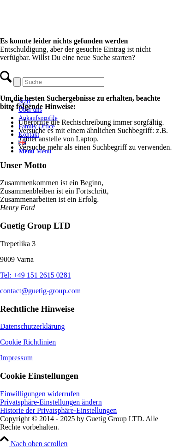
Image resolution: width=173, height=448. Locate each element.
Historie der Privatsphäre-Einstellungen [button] (58, 410)
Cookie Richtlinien (28, 342)
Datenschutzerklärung (32, 326)
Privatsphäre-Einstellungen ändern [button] (51, 402)
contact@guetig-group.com (40, 291)
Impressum (16, 358)
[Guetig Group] (71, 85)
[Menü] (34, 151)
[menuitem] (80, 101)
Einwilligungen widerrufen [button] (40, 394)
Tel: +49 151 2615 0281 (35, 275)
